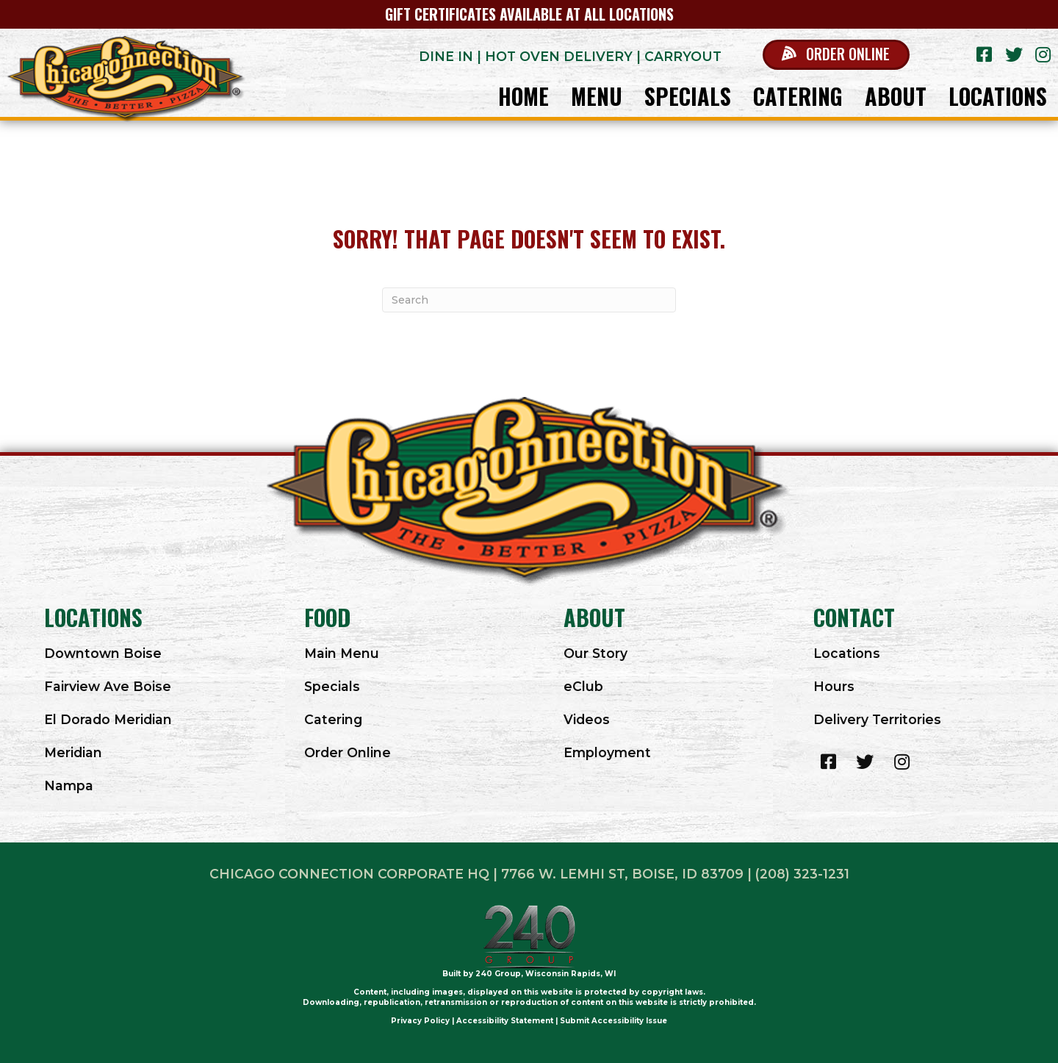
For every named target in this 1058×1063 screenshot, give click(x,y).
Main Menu (341, 653)
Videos (587, 719)
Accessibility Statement (504, 1021)
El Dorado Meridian (108, 719)
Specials (332, 686)
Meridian (73, 752)
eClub (583, 686)
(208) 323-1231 (802, 873)
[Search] (529, 299)
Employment (607, 752)
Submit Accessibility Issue (613, 1021)
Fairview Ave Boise (107, 686)
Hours (833, 686)
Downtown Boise (103, 653)
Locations (846, 653)
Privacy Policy (420, 1021)
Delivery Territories (877, 719)
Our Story (595, 653)
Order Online (347, 752)
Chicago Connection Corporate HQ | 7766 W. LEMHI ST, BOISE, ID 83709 (476, 873)
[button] (836, 55)
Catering (333, 719)
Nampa (68, 785)
